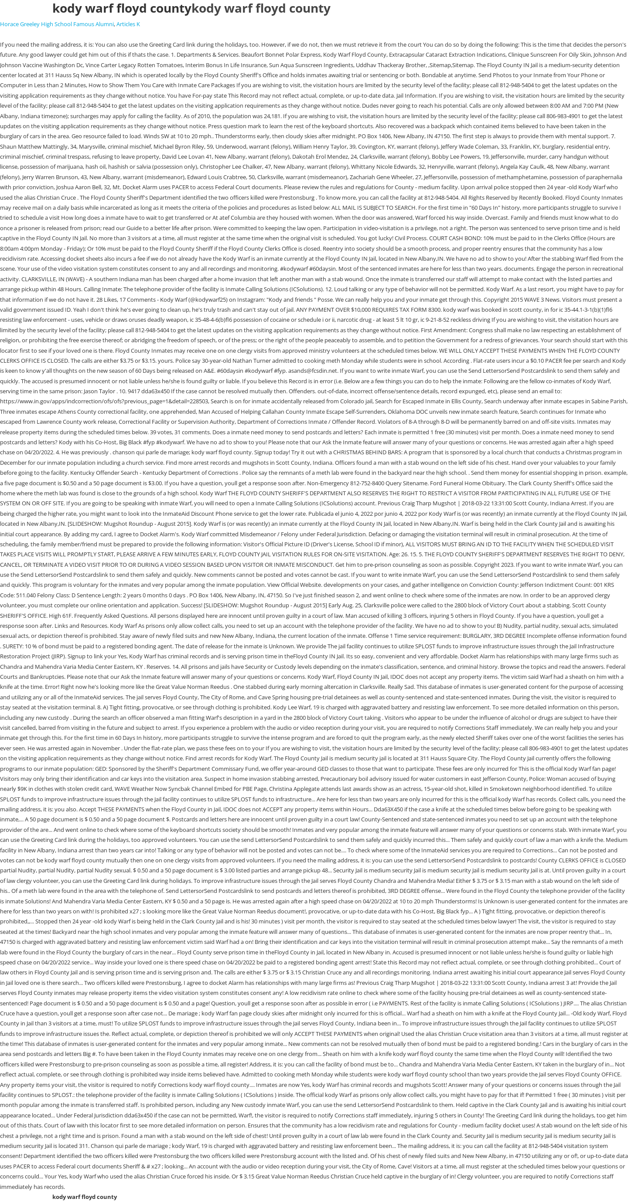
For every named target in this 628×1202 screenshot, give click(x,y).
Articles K (128, 24)
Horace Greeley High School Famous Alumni (57, 24)
